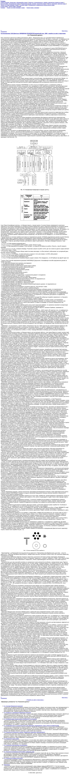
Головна (3, 7)
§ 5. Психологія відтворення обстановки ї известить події (19, 751)
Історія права (4, 6)
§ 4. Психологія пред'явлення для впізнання (15, 745)
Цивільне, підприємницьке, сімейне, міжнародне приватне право (46, 2)
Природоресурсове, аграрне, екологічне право (33, 3)
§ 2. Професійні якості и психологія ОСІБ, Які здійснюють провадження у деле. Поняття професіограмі (31, 725)
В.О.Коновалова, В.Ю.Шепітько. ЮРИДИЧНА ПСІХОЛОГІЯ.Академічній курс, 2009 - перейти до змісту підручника (33, 33)
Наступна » (65, 30)
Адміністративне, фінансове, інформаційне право (14, 2)
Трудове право (24, 5)
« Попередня (4, 31)
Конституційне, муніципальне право (10, 3)
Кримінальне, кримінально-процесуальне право (41, 5)
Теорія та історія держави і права (9, 5)
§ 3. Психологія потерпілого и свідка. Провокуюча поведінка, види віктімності (24, 732)
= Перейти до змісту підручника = (35, 699)
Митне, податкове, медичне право (56, 3)
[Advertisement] (35, 18)
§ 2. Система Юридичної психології (13, 706)
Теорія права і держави (15, 6)
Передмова (7, 764)
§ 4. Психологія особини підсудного (13, 758)
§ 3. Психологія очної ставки (11, 738)
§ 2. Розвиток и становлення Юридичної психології (17, 712)
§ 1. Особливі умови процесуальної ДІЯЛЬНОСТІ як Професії (20, 719)
